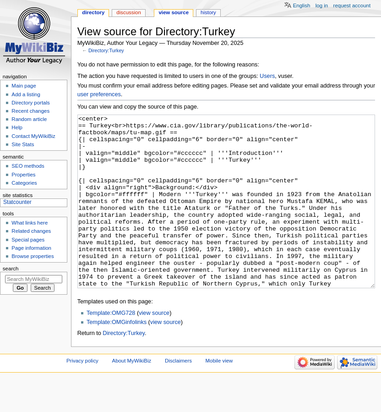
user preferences (99, 94)
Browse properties (32, 256)
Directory (93, 12)
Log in (322, 5)
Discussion (128, 12)
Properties (23, 174)
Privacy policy (82, 395)
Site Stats (22, 144)
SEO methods (27, 166)
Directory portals (30, 102)
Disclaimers (178, 395)
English (301, 5)
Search (11, 268)
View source (173, 12)
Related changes (31, 231)
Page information (31, 248)
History (208, 12)
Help (16, 127)
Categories (24, 183)
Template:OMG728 (111, 347)
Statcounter (17, 202)
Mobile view (219, 395)
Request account (352, 5)
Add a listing (25, 94)
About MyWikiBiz (132, 395)
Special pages (27, 239)
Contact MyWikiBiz (33, 136)
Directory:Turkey (106, 50)
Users (267, 76)
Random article (29, 119)
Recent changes (30, 111)
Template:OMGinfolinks (117, 356)
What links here (29, 222)
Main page (23, 85)
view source (154, 347)
